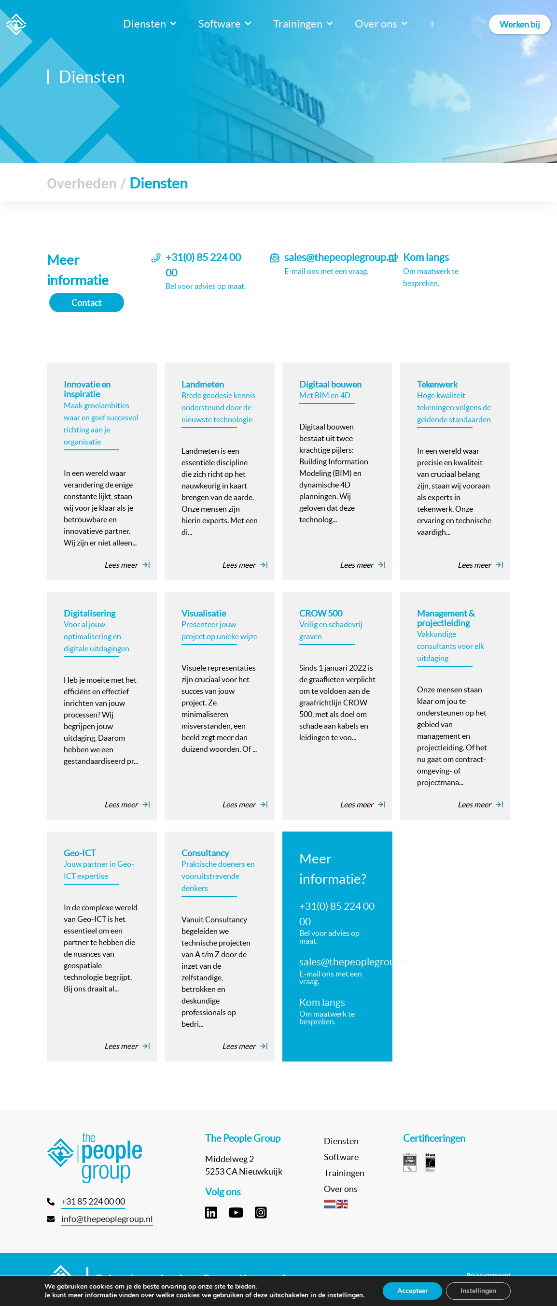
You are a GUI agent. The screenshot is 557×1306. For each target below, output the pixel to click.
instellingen (345, 1295)
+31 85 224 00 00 (93, 1201)
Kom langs (426, 257)
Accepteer (412, 1290)
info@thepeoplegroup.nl (107, 1219)
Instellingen (478, 1290)
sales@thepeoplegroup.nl (340, 257)
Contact (86, 303)
